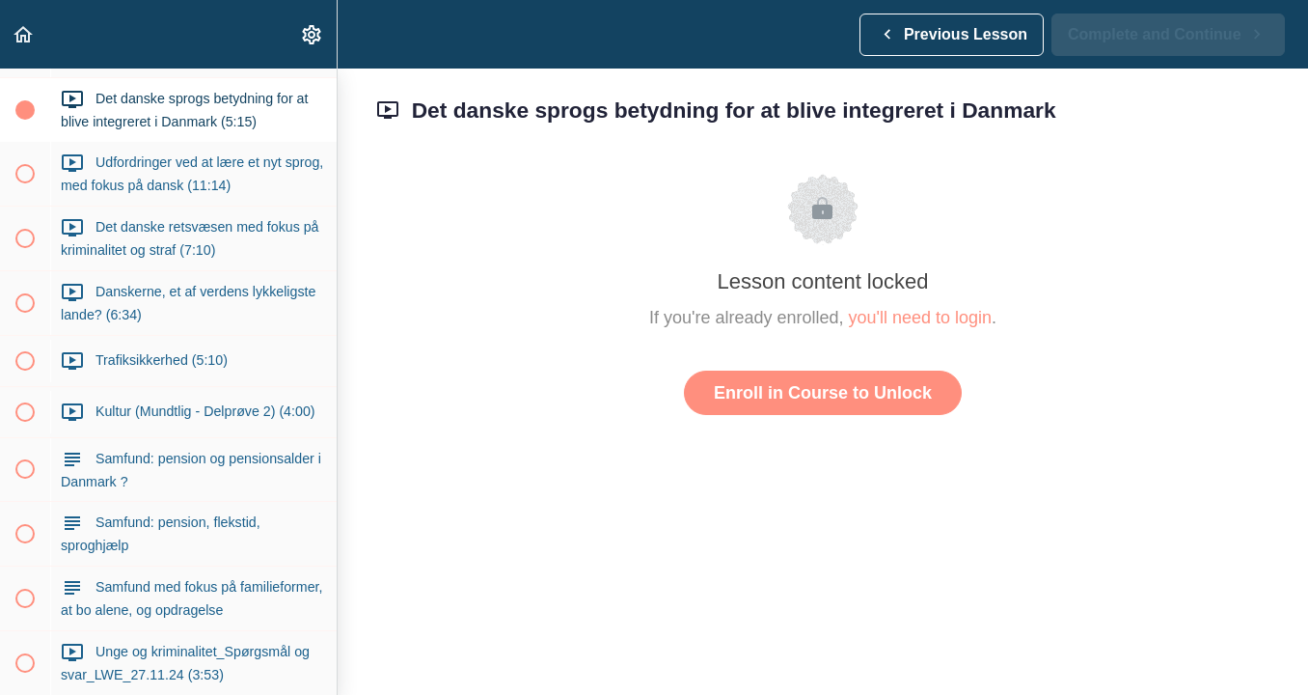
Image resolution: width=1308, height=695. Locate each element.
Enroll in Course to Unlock (823, 393)
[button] (24, 34)
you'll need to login (921, 317)
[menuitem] (312, 34)
